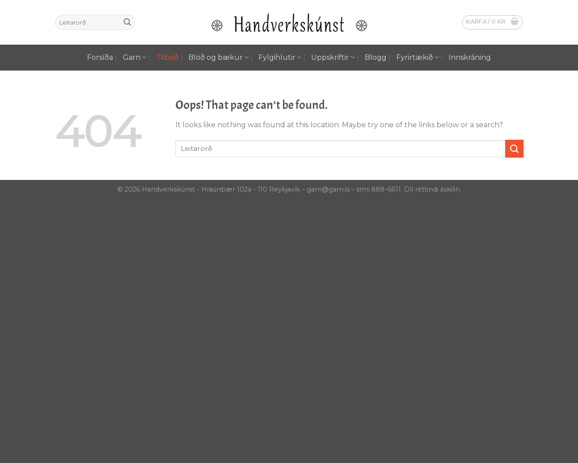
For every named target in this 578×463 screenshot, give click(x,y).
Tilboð (167, 57)
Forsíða (100, 57)
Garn (134, 57)
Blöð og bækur (218, 57)
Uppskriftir (333, 57)
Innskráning (470, 57)
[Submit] (127, 22)
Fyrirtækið (417, 57)
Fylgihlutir (279, 57)
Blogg (376, 57)
